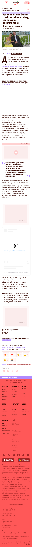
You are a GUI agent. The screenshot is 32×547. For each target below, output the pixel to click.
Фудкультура (5, 415)
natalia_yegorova (16, 53)
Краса (23, 391)
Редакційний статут (15, 435)
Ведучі (3, 423)
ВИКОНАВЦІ (24, 409)
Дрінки (3, 409)
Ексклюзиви (5, 396)
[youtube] (28, 455)
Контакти (14, 445)
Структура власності (14, 427)
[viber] (16, 371)
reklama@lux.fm (7, 527)
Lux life (5, 420)
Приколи (14, 389)
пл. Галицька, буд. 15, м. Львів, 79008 (14, 533)
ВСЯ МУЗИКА (24, 406)
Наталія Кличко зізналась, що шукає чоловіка (15, 338)
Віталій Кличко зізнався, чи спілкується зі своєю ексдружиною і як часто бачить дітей (15, 82)
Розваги (15, 386)
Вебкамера (4, 428)
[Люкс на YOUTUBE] (6, 2)
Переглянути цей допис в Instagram (14, 250)
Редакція (14, 450)
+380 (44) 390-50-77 (8, 516)
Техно (13, 411)
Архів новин (15, 447)
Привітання (14, 409)
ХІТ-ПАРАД (24, 414)
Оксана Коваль (6, 10)
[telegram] (3, 371)
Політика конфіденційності (16, 431)
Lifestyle (15, 404)
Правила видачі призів (15, 442)
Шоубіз (4, 364)
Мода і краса (24, 387)
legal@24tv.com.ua (8, 522)
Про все (14, 406)
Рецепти (4, 406)
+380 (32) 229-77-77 (8, 510)
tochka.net (18, 50)
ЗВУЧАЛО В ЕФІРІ (25, 411)
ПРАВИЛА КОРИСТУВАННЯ (15, 424)
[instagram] (8, 455)
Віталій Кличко (11, 364)
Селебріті (4, 391)
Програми (4, 425)
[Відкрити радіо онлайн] (27, 2)
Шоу (3, 394)
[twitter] (12, 371)
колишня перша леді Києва (12, 66)
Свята (13, 396)
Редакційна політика (14, 438)
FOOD (4, 404)
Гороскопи (14, 394)
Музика (4, 399)
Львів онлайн (5, 433)
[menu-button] (3, 3)
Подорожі (14, 414)
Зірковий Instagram (22, 364)
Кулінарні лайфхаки (4, 412)
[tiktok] (23, 455)
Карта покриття (6, 430)
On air (24, 404)
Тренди (23, 396)
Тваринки (14, 391)
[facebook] (8, 371)
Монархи (4, 389)
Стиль (23, 393)
